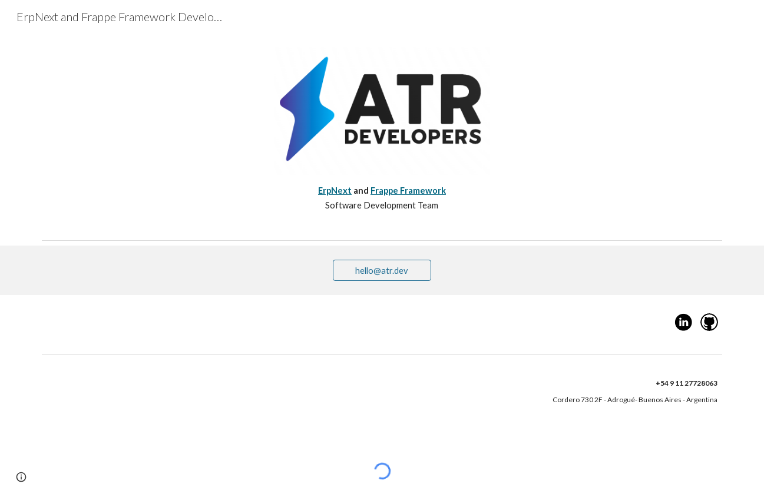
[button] (21, 477)
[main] (382, 198)
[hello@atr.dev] (382, 270)
